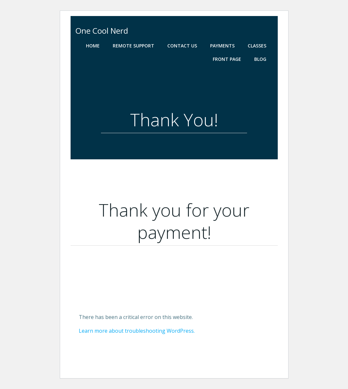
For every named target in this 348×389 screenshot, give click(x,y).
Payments (222, 46)
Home (93, 46)
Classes (257, 46)
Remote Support (133, 46)
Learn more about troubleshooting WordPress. (137, 330)
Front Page (227, 59)
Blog (260, 59)
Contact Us (182, 46)
